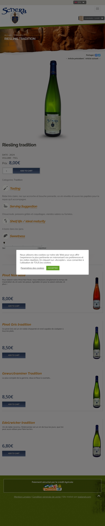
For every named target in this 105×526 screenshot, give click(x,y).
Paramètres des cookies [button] (32, 268)
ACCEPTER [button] (53, 268)
